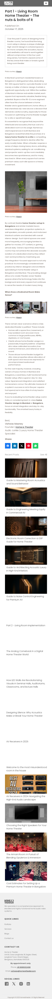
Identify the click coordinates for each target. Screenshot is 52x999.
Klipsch (19, 72)
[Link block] (26, 471)
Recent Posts (12, 454)
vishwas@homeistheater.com (23, 971)
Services (7, 929)
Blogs (6, 934)
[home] (23, 3)
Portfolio (7, 924)
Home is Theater (24, 427)
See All (43, 454)
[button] (46, 3)
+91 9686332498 (24, 967)
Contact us (9, 938)
